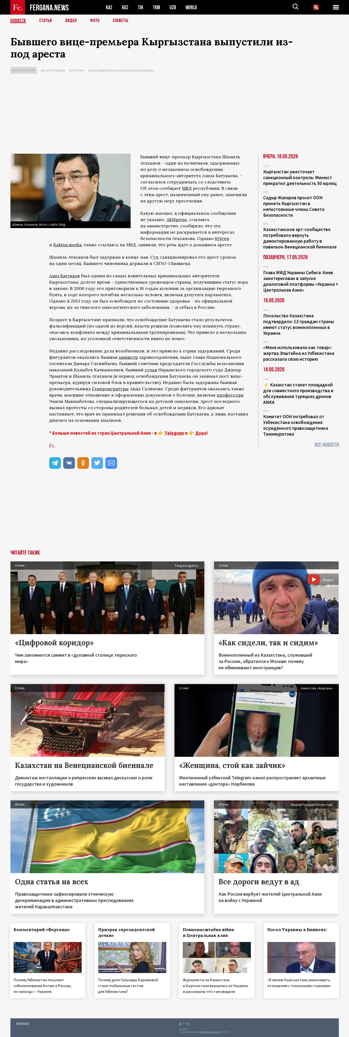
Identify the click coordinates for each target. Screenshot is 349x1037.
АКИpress (177, 219)
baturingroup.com (210, 1031)
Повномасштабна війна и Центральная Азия (208, 932)
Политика (76, 70)
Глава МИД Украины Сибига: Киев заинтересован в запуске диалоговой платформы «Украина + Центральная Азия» (300, 281)
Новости (18, 20)
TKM (156, 7)
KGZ (125, 7)
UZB (173, 7)
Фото (95, 20)
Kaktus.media (67, 244)
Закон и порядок (52, 70)
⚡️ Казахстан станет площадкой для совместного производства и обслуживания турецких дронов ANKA (298, 393)
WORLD (191, 7)
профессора (230, 395)
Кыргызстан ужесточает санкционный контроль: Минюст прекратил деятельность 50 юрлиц (300, 177)
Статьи (45, 20)
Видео (71, 20)
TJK (140, 7)
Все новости (327, 444)
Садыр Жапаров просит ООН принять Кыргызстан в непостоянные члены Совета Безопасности (293, 206)
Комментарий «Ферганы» (42, 929)
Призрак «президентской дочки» (126, 932)
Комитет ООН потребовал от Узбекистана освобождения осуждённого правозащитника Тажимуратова (295, 425)
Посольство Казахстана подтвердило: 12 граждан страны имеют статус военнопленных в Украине (298, 324)
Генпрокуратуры (110, 388)
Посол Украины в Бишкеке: (297, 929)
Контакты (22, 1023)
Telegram (174, 433)
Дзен (200, 433)
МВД (187, 188)
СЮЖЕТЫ (120, 20)
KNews (222, 238)
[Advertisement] (174, 115)
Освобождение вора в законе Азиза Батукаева (121, 70)
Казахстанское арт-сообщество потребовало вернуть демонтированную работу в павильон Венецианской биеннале (300, 238)
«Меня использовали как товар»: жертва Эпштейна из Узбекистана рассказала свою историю (298, 353)
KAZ (109, 7)
